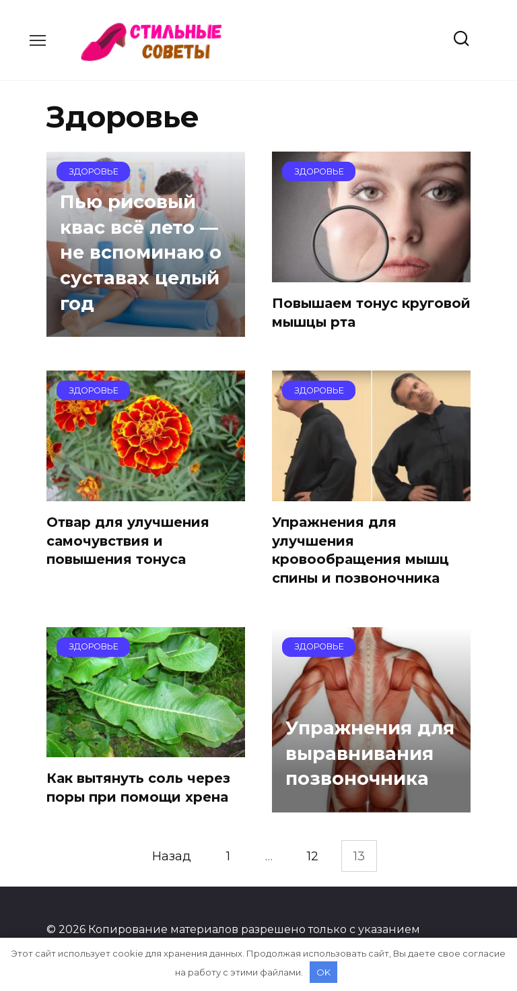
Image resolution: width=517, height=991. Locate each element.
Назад (171, 856)
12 (312, 856)
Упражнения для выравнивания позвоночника (369, 753)
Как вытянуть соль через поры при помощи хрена (138, 787)
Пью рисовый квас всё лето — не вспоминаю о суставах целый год (140, 252)
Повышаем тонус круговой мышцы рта (371, 312)
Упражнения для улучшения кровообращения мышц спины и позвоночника (360, 550)
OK (323, 972)
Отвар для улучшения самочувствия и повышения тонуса (127, 540)
